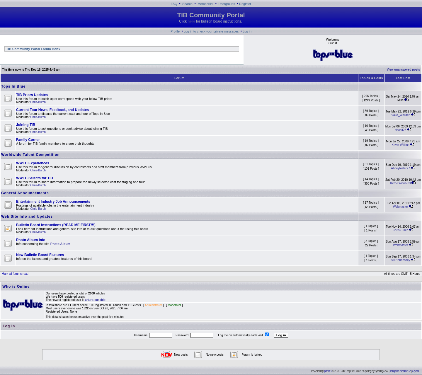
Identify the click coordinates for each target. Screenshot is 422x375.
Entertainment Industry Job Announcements (53, 202)
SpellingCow (381, 371)
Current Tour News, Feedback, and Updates (52, 110)
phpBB (327, 371)
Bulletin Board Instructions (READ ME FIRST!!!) (56, 225)
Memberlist (205, 4)
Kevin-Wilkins (400, 144)
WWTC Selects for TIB (34, 178)
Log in (247, 31)
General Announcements (25, 193)
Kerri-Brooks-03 (400, 183)
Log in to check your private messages (211, 31)
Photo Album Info (30, 240)
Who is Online (16, 286)
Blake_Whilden (400, 115)
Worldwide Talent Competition (30, 155)
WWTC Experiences (32, 163)
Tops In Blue (13, 86)
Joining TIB (25, 125)
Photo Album (60, 244)
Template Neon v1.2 (400, 371)
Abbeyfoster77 (400, 168)
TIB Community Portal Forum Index (32, 49)
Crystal (415, 371)
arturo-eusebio (95, 299)
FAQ (174, 4)
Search (187, 4)
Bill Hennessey (400, 260)
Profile (175, 31)
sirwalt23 (400, 130)
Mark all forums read (14, 273)
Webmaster (400, 206)
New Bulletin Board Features (40, 255)
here (191, 21)
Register (245, 4)
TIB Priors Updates (32, 95)
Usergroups (226, 4)
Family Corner (28, 140)
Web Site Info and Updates (27, 216)
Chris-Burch (38, 102)
